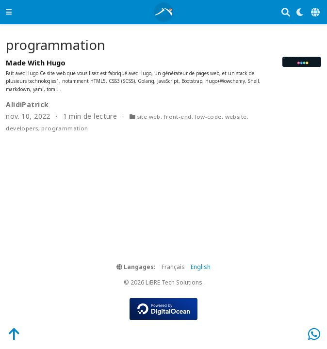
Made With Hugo (35, 62)
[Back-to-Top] (8, 333)
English (201, 267)
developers (22, 128)
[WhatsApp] (314, 333)
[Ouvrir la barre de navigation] (9, 12)
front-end (178, 116)
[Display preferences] (300, 12)
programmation (64, 128)
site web (149, 116)
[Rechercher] (285, 12)
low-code (208, 116)
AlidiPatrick (27, 104)
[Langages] (316, 12)
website (236, 116)
